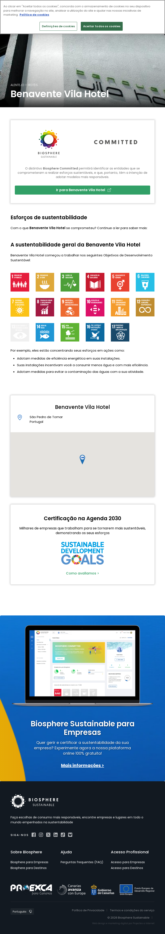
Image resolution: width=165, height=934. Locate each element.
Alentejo (17, 85)
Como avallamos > (82, 573)
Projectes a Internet (143, 923)
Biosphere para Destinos (29, 868)
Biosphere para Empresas (29, 862)
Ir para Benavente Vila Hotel (83, 189)
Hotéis (33, 85)
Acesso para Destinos (127, 868)
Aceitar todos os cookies (101, 26)
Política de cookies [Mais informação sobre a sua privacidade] (34, 15)
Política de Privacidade (88, 910)
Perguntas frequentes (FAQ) (82, 862)
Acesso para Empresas (128, 862)
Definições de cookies (58, 26)
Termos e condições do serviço (132, 910)
